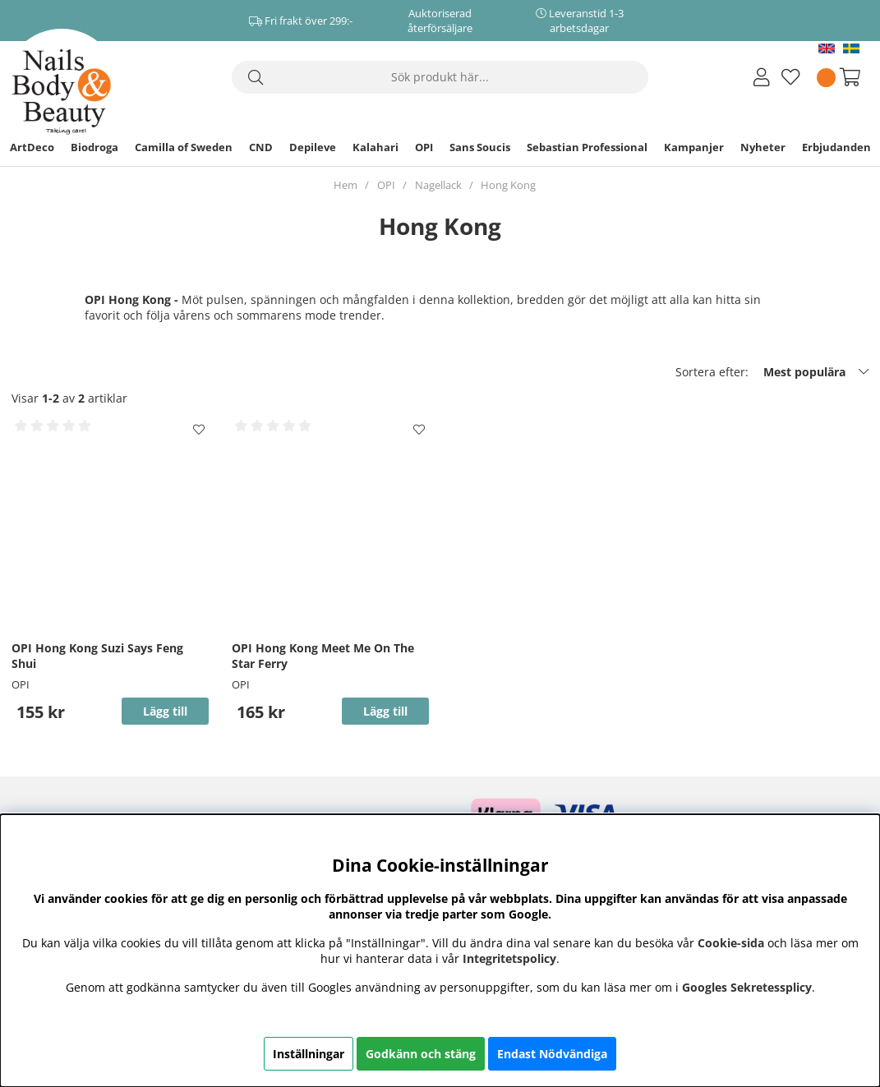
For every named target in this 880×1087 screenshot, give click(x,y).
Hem (345, 184)
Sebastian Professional (587, 147)
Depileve (312, 147)
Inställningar (308, 1054)
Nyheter (763, 147)
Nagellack (438, 184)
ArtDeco (32, 147)
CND (261, 147)
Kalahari (375, 147)
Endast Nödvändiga (552, 1054)
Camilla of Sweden (184, 147)
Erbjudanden (836, 147)
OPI (424, 147)
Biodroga (94, 147)
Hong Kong (508, 184)
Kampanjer (694, 147)
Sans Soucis (479, 147)
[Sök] (440, 77)
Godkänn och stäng (421, 1054)
